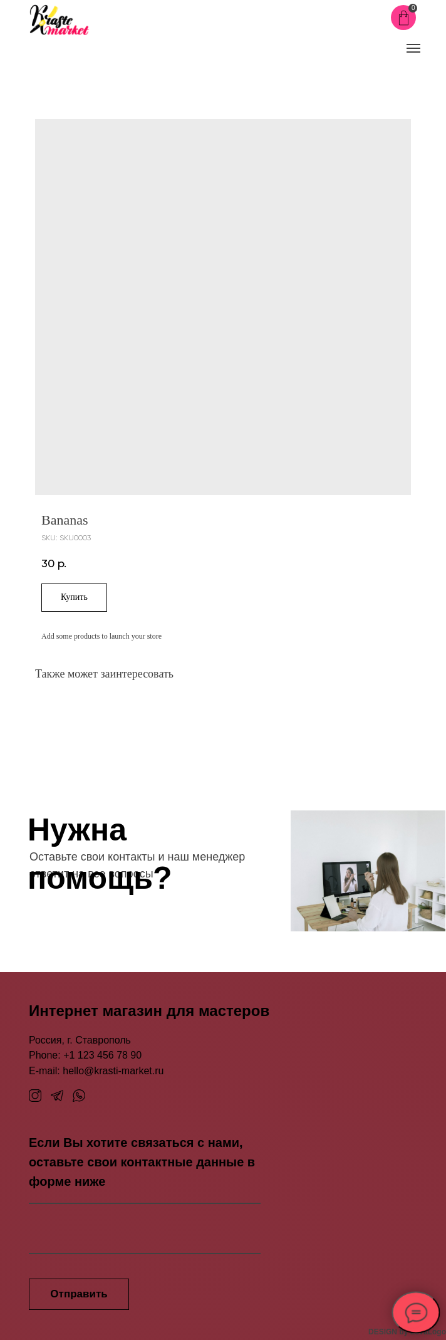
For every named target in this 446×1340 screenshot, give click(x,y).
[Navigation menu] (413, 48)
